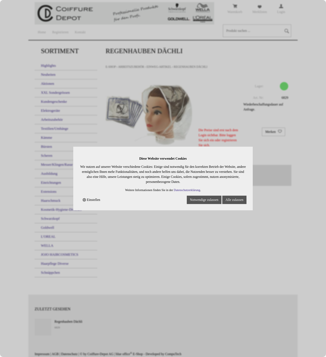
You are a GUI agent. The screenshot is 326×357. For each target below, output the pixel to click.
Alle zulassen (234, 200)
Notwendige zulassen (204, 200)
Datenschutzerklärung (187, 190)
